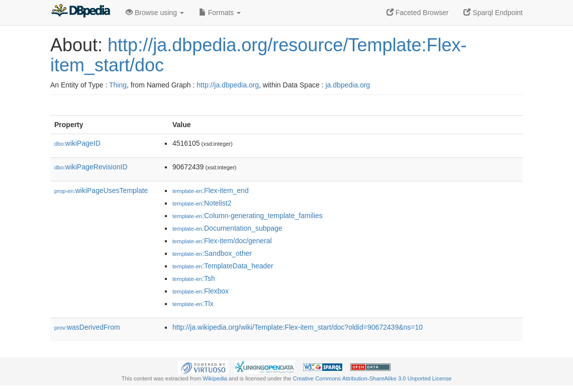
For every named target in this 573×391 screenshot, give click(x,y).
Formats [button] (220, 13)
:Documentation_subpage (227, 228)
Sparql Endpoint (493, 13)
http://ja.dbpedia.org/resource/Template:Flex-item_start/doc (258, 55)
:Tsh (193, 278)
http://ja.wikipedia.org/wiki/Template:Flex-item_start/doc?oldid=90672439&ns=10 (297, 327)
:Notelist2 (201, 203)
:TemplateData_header (222, 266)
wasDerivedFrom (87, 327)
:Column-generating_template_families (247, 216)
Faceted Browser (418, 13)
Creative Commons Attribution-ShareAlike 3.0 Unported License (372, 378)
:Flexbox (200, 291)
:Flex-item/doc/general (222, 241)
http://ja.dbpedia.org (228, 85)
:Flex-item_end (210, 190)
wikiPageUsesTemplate (101, 190)
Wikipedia (215, 378)
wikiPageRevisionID (91, 167)
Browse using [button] (155, 13)
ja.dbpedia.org (347, 85)
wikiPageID (77, 143)
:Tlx (193, 304)
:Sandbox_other (212, 253)
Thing (118, 85)
